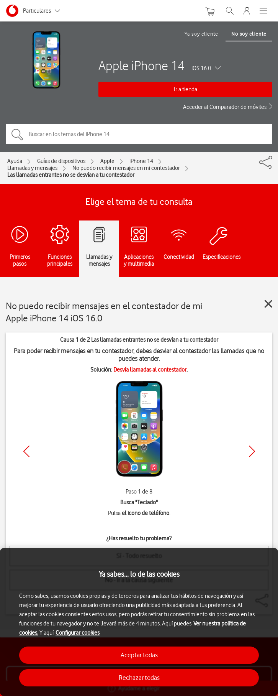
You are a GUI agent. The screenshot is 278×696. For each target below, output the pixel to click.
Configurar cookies (78, 632)
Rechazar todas (139, 677)
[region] (139, 622)
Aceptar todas (139, 655)
